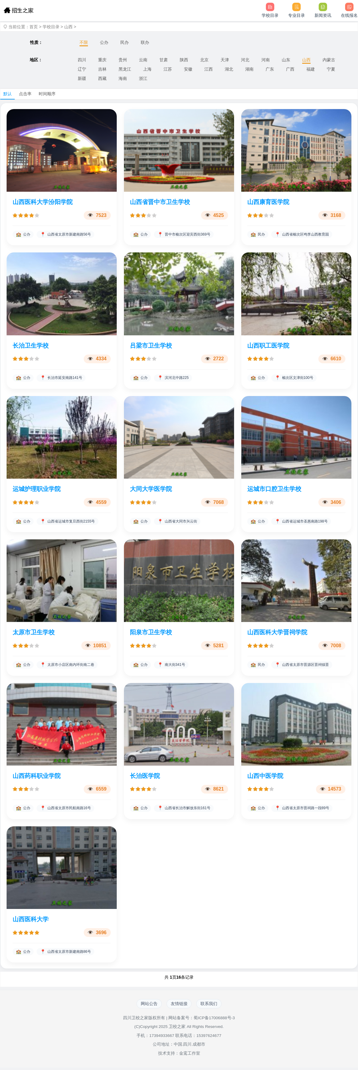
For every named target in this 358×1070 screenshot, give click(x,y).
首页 (33, 26)
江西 (208, 69)
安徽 (188, 69)
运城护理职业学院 (37, 489)
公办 (104, 42)
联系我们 (211, 1005)
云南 (143, 59)
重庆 (102, 59)
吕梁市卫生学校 (151, 346)
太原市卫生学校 (34, 633)
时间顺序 (47, 93)
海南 (123, 78)
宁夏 (331, 69)
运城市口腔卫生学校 (274, 489)
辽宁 (82, 69)
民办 (124, 42)
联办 (145, 42)
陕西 (184, 59)
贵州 (123, 59)
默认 (7, 93)
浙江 (143, 78)
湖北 (229, 69)
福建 (310, 69)
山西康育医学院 (268, 202)
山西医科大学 (31, 920)
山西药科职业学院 (37, 776)
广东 (270, 69)
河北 (245, 59)
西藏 (102, 78)
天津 (225, 59)
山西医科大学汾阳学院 (43, 202)
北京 (204, 59)
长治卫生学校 (31, 346)
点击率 (25, 93)
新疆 (82, 78)
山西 (68, 26)
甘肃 (163, 59)
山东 (286, 59)
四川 (82, 59)
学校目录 (51, 26)
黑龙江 (125, 69)
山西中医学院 (265, 776)
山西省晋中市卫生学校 (160, 202)
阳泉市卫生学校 (151, 633)
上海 (147, 69)
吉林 (102, 69)
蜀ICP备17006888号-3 (214, 1020)
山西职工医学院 (268, 346)
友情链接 (179, 1005)
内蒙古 (329, 59)
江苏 (168, 69)
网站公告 (147, 1005)
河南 (265, 59)
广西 (290, 69)
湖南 (249, 69)
